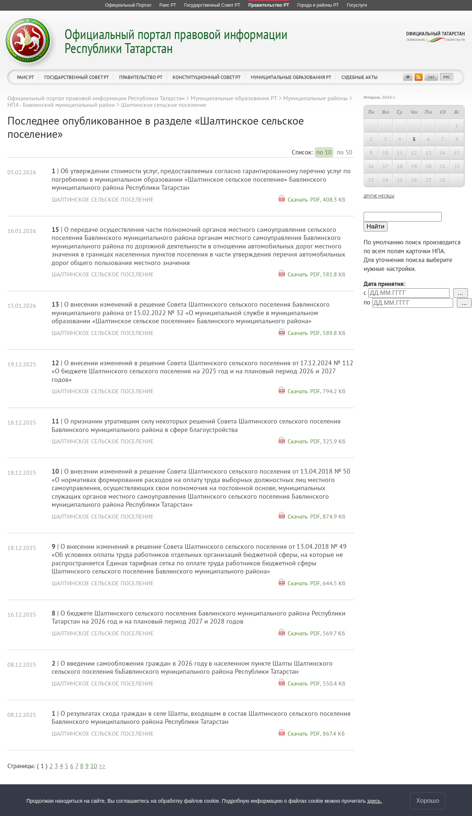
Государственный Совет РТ (76, 77)
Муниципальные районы (315, 98)
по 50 (344, 152)
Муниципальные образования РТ (291, 77)
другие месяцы (379, 196)
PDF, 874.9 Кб (328, 516)
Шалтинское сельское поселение (103, 199)
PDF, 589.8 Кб (328, 332)
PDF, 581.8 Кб (328, 274)
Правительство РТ (140, 77)
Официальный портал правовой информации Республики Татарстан (176, 41)
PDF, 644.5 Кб (328, 583)
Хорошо (428, 800)
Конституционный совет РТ (206, 77)
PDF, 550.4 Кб (328, 683)
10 (93, 766)
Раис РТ (25, 77)
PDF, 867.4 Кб (327, 733)
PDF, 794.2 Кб (328, 391)
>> (102, 766)
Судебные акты (359, 77)
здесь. (374, 801)
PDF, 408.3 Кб (328, 199)
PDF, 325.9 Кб (328, 441)
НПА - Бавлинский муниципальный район (61, 104)
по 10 (324, 152)
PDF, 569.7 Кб (327, 633)
